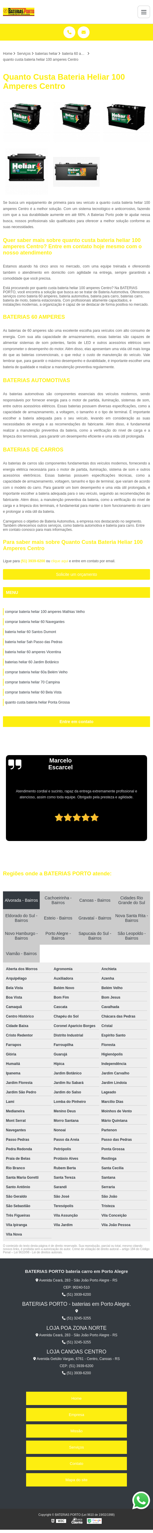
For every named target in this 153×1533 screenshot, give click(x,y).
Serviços (76, 1447)
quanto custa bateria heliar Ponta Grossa (37, 702)
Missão (76, 1431)
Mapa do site (76, 1480)
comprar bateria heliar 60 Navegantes (35, 622)
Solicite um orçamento (76, 574)
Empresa (76, 1414)
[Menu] (143, 12)
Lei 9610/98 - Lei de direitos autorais (38, 1252)
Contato (76, 1463)
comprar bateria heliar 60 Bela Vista (33, 692)
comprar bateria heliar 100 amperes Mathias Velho (45, 612)
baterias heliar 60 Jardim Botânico (32, 662)
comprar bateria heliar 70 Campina (32, 682)
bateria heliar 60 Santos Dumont (30, 632)
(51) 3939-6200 (33, 561)
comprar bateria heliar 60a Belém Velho (36, 672)
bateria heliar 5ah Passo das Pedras (33, 642)
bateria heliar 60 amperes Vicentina (33, 652)
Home (76, 1398)
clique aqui (59, 561)
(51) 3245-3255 (76, 1318)
